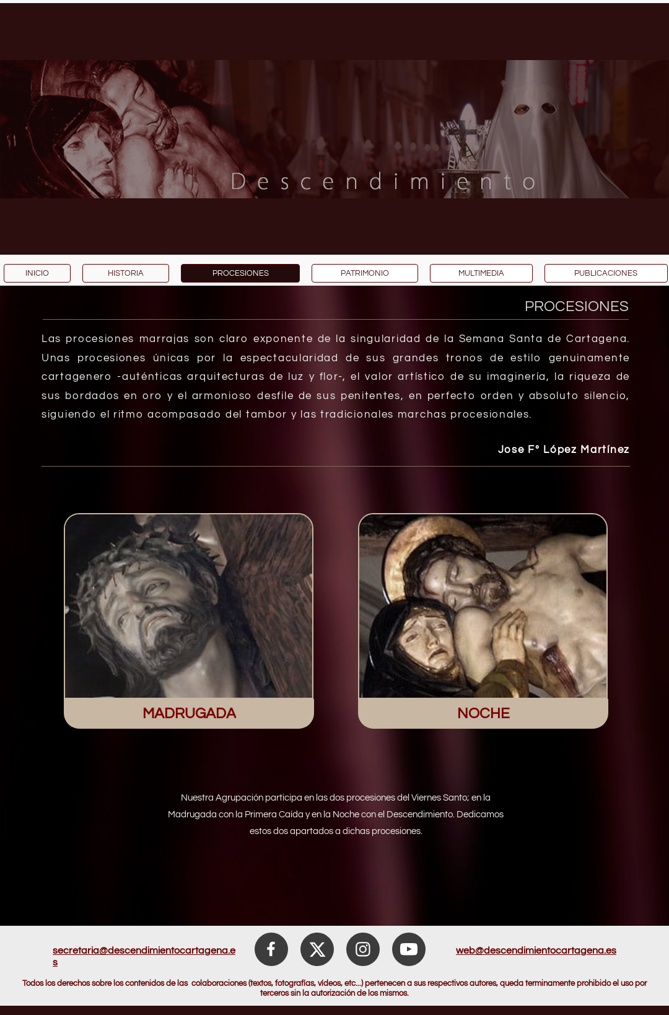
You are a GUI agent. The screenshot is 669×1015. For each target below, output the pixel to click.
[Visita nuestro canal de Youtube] (409, 949)
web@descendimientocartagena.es (536, 951)
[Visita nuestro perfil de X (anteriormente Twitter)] (317, 949)
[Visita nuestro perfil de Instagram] (363, 949)
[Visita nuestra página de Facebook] (271, 949)
